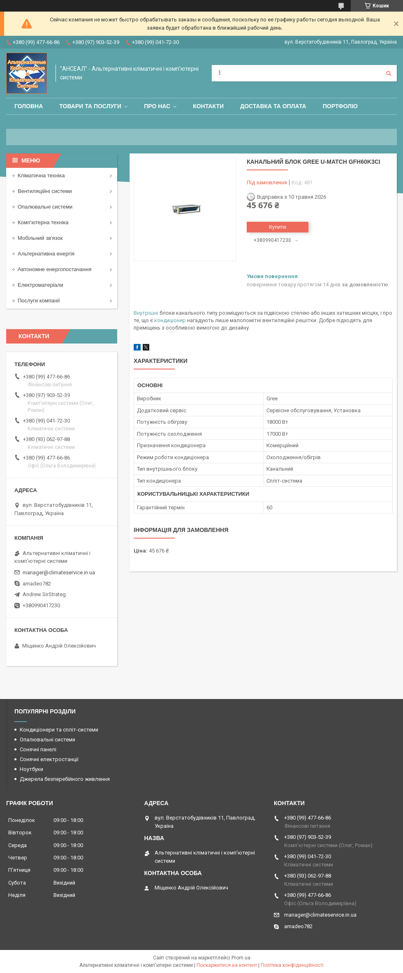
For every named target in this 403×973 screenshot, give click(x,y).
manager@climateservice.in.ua (59, 572)
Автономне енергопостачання (54, 269)
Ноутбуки (31, 769)
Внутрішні (146, 313)
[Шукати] (388, 73)
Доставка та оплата (273, 106)
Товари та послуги (90, 106)
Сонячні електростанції (49, 759)
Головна (28, 106)
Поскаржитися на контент (227, 965)
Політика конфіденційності (292, 965)
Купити (277, 227)
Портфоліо (340, 106)
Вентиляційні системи (45, 191)
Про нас (157, 106)
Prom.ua (241, 958)
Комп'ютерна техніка (43, 222)
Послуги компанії (39, 300)
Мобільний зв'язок (40, 238)
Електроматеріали (40, 285)
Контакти (208, 106)
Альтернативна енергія (46, 254)
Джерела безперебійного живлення (65, 779)
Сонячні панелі (38, 749)
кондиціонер (170, 320)
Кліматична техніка (41, 175)
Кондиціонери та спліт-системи (59, 730)
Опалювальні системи (45, 207)
